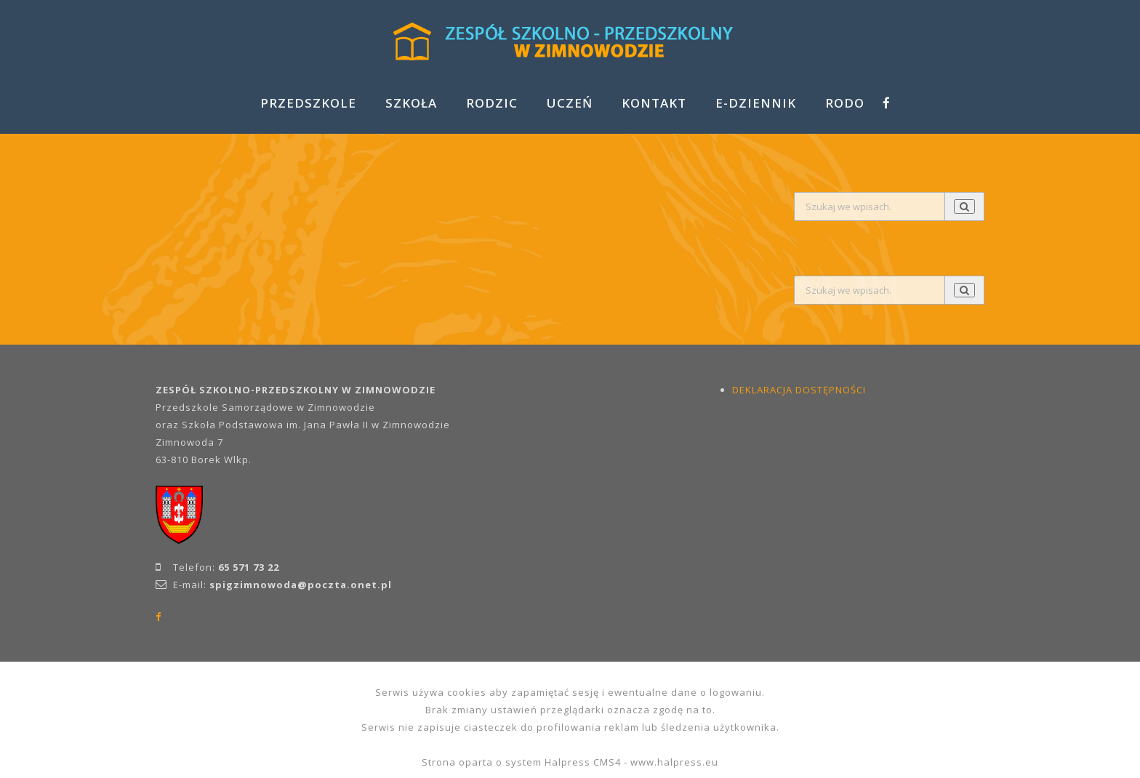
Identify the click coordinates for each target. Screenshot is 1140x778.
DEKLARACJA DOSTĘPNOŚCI (799, 389)
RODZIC (492, 103)
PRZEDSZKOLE (308, 103)
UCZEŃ (570, 103)
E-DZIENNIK (755, 103)
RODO (844, 103)
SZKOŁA (411, 103)
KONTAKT (654, 103)
